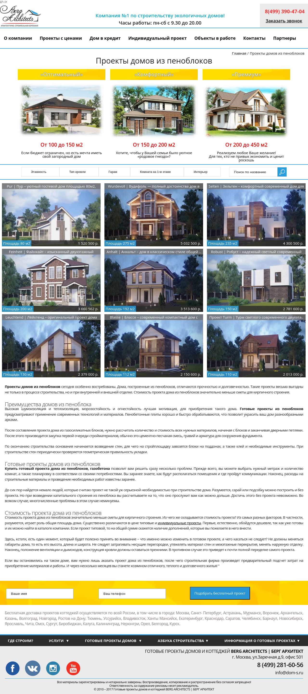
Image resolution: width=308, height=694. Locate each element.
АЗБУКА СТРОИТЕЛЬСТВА (183, 640)
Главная (239, 53)
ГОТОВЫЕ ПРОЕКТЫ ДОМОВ (113, 640)
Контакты (254, 38)
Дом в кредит (105, 38)
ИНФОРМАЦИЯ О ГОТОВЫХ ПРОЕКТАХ (262, 640)
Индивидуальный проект (157, 38)
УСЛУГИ (59, 640)
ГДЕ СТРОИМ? (20, 640)
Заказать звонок (284, 21)
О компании (18, 38)
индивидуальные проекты (179, 522)
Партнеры (284, 38)
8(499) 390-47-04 (285, 11)
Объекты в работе (215, 38)
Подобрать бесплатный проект (219, 593)
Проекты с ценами (61, 38)
